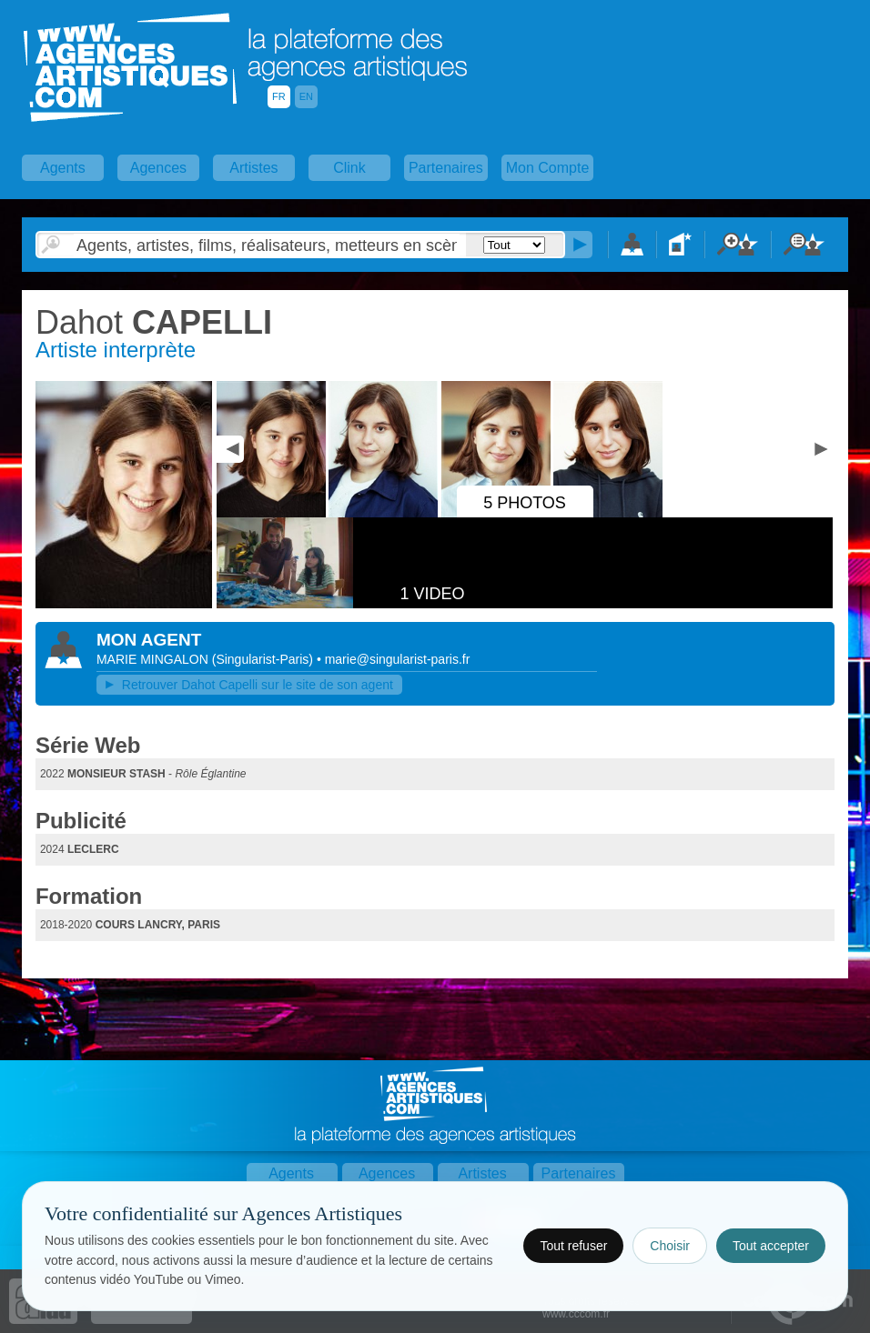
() (264, 659)
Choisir (670, 1245)
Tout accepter (771, 1245)
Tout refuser (573, 1245)
